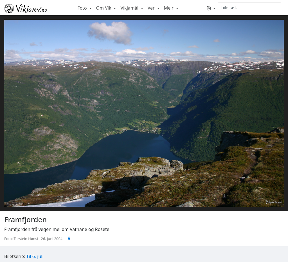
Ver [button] (152, 8)
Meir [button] (169, 8)
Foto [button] (82, 8)
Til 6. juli (34, 256)
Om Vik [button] (104, 8)
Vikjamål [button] (130, 8)
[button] (211, 8)
